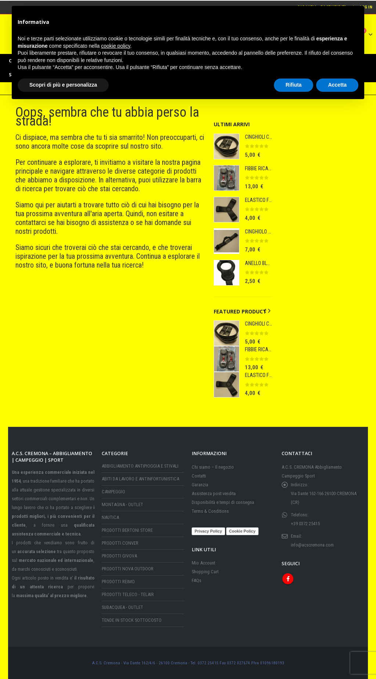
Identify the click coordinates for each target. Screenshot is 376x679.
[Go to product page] (226, 146)
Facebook (287, 578)
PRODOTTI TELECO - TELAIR (128, 594)
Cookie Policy (242, 531)
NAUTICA (110, 517)
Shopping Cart (205, 571)
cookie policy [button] (115, 46)
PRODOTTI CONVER (120, 543)
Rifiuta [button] (294, 85)
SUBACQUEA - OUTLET (122, 607)
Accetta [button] (337, 85)
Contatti (199, 476)
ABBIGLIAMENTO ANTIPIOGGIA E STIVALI (140, 466)
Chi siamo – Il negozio (213, 467)
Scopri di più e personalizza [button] (63, 85)
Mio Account (203, 563)
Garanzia (200, 484)
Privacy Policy (208, 531)
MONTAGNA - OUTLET (122, 504)
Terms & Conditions (210, 511)
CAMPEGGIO (113, 491)
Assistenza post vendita (214, 493)
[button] (264, 310)
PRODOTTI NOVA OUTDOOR (127, 568)
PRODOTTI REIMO (118, 581)
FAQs (196, 580)
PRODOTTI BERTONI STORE (127, 530)
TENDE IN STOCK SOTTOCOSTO (132, 620)
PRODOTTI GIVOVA (119, 556)
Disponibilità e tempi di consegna (223, 502)
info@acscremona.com (312, 545)
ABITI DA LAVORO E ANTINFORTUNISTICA (140, 479)
